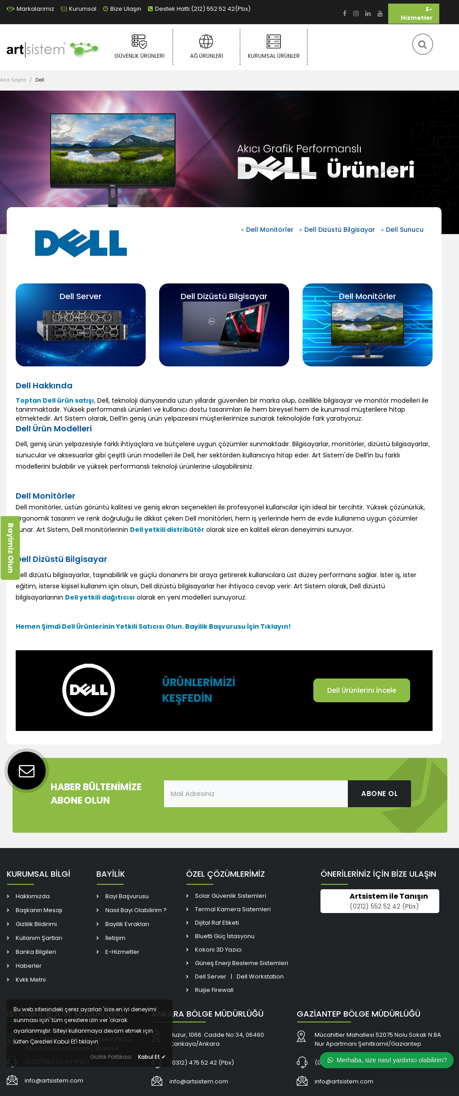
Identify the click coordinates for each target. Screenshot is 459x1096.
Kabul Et (152, 1057)
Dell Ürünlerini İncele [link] (361, 690)
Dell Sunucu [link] (405, 229)
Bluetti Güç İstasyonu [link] (225, 936)
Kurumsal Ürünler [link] (273, 47)
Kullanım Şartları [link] (39, 938)
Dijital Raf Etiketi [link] (217, 922)
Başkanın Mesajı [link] (39, 910)
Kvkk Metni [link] (31, 979)
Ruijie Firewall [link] (214, 990)
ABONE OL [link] (379, 793)
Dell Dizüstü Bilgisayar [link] (339, 229)
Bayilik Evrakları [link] (127, 924)
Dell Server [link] (81, 296)
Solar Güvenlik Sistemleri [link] (230, 896)
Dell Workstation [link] (260, 976)
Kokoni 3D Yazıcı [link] (218, 949)
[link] (344, 13)
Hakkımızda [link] (33, 896)
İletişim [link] (115, 938)
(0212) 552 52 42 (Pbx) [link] (384, 906)
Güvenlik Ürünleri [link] (139, 47)
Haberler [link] (29, 965)
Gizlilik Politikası (110, 1057)
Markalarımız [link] (30, 8)
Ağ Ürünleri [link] (206, 47)
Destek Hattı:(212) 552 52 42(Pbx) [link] (199, 8)
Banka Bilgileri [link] (36, 952)
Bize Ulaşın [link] (122, 8)
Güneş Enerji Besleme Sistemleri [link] (241, 963)
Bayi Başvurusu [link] (127, 896)
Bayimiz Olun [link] (10, 548)
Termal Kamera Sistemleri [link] (233, 909)
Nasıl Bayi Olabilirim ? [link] (136, 910)
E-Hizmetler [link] (417, 13)
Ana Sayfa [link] (13, 79)
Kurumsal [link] (78, 8)
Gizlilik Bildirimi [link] (36, 924)
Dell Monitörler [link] (270, 229)
